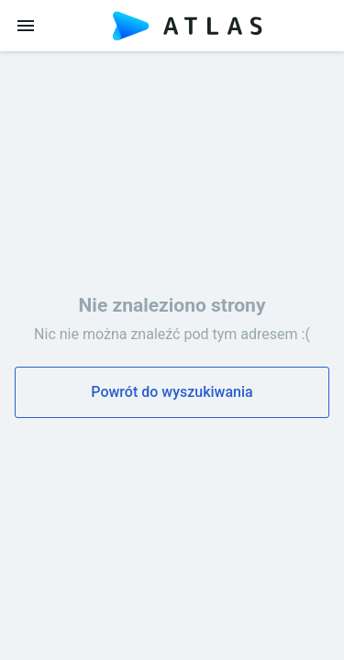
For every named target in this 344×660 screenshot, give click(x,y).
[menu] (26, 26)
